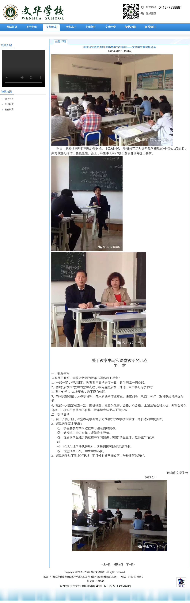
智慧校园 (130, 27)
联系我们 (150, 27)
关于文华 (31, 27)
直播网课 (9, 104)
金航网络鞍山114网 (92, 586)
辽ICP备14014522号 (120, 586)
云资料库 (9, 109)
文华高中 (71, 27)
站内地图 (64, 586)
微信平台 (9, 99)
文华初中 (91, 27)
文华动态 (51, 27)
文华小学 (110, 27)
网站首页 (11, 27)
